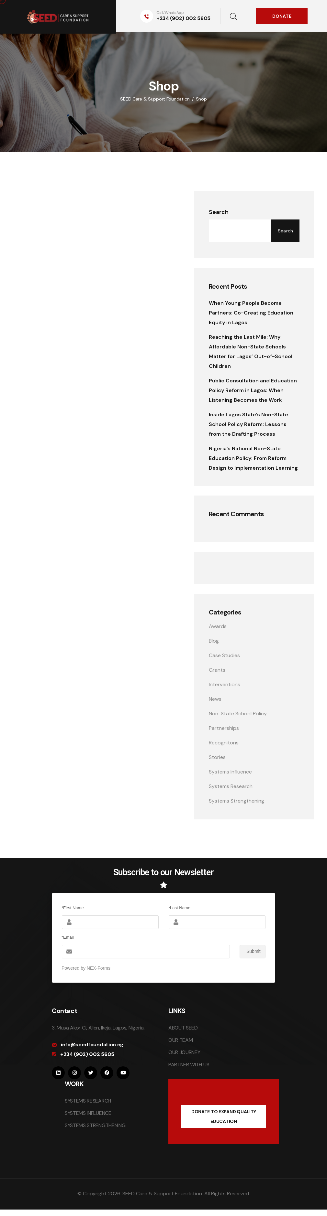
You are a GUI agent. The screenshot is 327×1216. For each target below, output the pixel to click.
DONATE (281, 16)
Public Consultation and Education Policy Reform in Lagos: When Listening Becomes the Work (253, 390)
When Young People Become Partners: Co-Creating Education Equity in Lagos (251, 313)
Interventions (224, 684)
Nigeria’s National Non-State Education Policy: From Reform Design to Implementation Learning (253, 458)
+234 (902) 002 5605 (183, 18)
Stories (217, 757)
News (215, 699)
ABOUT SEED (183, 1027)
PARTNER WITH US (188, 1064)
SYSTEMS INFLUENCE (88, 1113)
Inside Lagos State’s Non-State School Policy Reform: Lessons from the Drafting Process (248, 424)
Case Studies (224, 655)
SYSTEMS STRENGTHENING (95, 1125)
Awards (218, 626)
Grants (217, 670)
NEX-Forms (98, 968)
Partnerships (224, 728)
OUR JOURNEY (184, 1052)
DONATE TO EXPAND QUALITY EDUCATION (223, 1116)
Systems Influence (230, 771)
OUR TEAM (180, 1040)
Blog (214, 640)
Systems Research (231, 786)
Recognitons (224, 742)
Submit (250, 951)
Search (219, 212)
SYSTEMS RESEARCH (88, 1100)
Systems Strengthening (236, 800)
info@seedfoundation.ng (92, 1044)
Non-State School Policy (238, 713)
